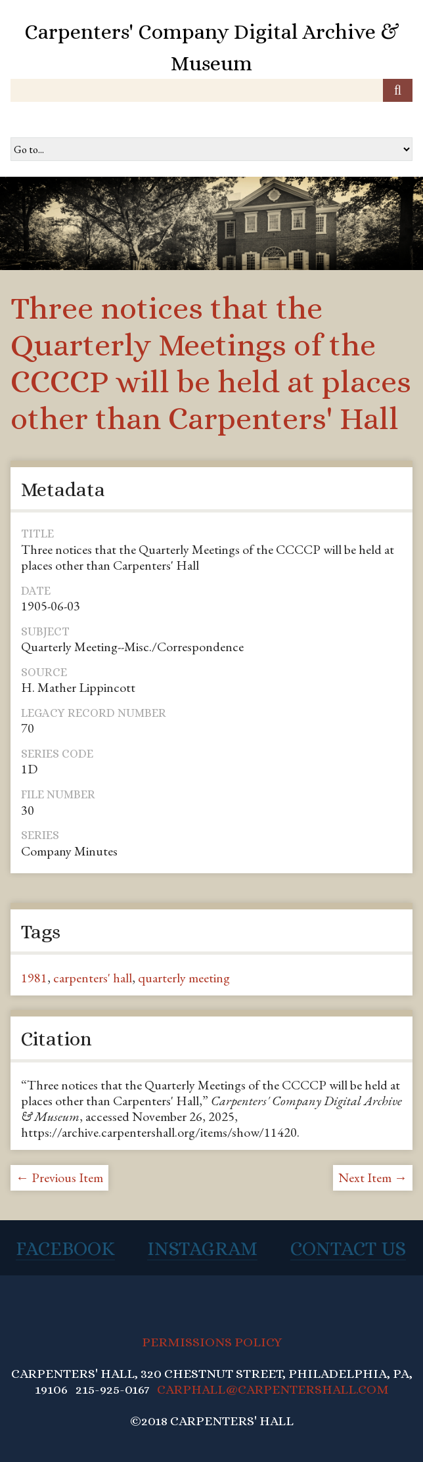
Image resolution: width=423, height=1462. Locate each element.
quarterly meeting (184, 977)
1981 (34, 977)
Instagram (202, 1248)
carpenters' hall (92, 977)
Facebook (65, 1248)
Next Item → (372, 1177)
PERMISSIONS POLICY (212, 1342)
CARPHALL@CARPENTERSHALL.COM (273, 1389)
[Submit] (397, 90)
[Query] (211, 90)
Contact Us (348, 1248)
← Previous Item (59, 1177)
